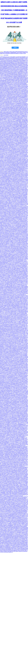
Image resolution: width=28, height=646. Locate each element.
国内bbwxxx (25, 500)
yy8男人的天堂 (13, 277)
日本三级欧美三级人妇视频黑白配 (9, 319)
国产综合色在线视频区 (17, 172)
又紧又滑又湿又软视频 (6, 303)
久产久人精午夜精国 (16, 62)
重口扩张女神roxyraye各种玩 (16, 213)
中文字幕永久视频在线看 (16, 474)
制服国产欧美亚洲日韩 (3, 110)
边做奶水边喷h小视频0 (17, 362)
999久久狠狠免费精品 (18, 167)
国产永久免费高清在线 (6, 441)
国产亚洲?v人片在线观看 (19, 253)
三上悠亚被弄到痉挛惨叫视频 (7, 239)
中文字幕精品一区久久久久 (21, 98)
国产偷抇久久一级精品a (13, 186)
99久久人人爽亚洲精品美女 (16, 154)
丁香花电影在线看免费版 (11, 188)
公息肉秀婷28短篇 (23, 91)
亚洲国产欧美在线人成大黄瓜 (13, 345)
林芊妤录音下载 (11, 538)
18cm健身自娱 (17, 412)
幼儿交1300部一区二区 (10, 266)
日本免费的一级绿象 (10, 509)
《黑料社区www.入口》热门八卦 (21, 423)
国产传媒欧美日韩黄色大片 (16, 524)
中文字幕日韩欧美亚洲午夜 (18, 265)
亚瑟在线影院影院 (19, 128)
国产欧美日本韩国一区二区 (17, 380)
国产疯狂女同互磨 (3, 429)
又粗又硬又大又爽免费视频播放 (18, 242)
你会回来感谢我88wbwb (23, 319)
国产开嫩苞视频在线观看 (10, 515)
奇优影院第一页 (2, 510)
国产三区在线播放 (9, 215)
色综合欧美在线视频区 (3, 266)
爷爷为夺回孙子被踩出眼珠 (20, 460)
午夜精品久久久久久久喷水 (24, 296)
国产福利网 (21, 303)
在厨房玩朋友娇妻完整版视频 (6, 541)
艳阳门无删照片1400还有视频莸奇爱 (16, 210)
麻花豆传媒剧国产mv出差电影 (19, 479)
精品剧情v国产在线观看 (16, 223)
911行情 (20, 104)
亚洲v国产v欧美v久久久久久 (4, 522)
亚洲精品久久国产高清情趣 (3, 524)
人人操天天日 (18, 264)
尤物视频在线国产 (17, 516)
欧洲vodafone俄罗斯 (21, 166)
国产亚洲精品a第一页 (3, 153)
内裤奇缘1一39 (9, 519)
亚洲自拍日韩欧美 (23, 513)
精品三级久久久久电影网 (10, 327)
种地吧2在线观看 (4, 215)
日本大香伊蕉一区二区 (23, 172)
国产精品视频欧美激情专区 (24, 447)
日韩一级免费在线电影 (24, 476)
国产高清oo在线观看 (24, 274)
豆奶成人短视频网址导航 (18, 296)
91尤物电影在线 (17, 233)
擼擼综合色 (18, 371)
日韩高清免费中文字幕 (11, 288)
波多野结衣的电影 (10, 213)
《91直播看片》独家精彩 (24, 268)
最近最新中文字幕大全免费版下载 (6, 540)
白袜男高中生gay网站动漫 (10, 420)
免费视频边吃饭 (19, 415)
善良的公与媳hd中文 (11, 338)
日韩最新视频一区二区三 (7, 187)
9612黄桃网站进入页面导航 (8, 372)
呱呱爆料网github (20, 86)
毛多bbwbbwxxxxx (19, 208)
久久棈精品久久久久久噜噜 (5, 434)
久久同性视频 (9, 483)
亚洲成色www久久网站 (3, 471)
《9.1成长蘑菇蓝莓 (3, 463)
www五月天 (19, 370)
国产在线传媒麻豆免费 (13, 208)
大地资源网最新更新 (20, 491)
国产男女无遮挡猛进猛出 (3, 377)
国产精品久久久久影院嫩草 (11, 163)
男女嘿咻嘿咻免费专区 (22, 204)
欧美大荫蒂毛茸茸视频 (6, 89)
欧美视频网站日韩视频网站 (21, 170)
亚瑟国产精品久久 (22, 422)
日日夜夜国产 (21, 292)
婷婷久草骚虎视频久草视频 (21, 420)
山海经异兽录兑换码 (2, 447)
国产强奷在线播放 (12, 57)
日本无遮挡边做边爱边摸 (6, 351)
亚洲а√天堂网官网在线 (13, 149)
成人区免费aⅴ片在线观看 (11, 397)
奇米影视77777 (9, 337)
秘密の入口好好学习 (22, 110)
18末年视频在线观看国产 (9, 535)
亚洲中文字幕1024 (22, 537)
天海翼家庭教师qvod (7, 545)
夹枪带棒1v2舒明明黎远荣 (11, 386)
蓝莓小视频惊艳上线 (14, 156)
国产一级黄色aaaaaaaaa (9, 120)
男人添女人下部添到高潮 (24, 92)
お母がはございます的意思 (4, 76)
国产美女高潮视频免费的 (17, 510)
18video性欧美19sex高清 (8, 339)
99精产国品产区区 (11, 362)
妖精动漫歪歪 (1, 96)
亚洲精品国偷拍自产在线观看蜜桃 (13, 280)
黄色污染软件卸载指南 (24, 481)
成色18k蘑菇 (10, 154)
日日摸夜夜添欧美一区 (16, 537)
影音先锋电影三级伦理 (22, 223)
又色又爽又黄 (14, 75)
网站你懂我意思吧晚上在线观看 (8, 101)
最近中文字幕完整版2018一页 (21, 316)
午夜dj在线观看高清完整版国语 (15, 111)
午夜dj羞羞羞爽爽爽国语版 (8, 346)
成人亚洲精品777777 (16, 298)
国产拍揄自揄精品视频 (21, 168)
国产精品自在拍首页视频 (16, 191)
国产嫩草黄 (10, 543)
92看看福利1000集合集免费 (17, 216)
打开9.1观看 (24, 503)
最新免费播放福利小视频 (21, 301)
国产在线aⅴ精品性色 (18, 451)
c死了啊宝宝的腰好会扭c (19, 162)
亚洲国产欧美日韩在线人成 (20, 149)
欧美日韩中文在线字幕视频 (16, 327)
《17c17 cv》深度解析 (24, 483)
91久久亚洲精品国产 (19, 425)
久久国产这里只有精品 (21, 480)
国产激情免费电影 (18, 544)
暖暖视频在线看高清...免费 (16, 127)
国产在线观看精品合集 (3, 216)
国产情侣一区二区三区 (22, 409)
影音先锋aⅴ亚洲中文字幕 (17, 354)
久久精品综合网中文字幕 (6, 321)
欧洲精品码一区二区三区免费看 (5, 423)
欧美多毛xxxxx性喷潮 (14, 478)
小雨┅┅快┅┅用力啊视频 (4, 79)
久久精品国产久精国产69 (19, 95)
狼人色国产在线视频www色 (8, 122)
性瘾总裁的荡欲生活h (16, 538)
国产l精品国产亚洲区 (6, 433)
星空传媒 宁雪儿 (3, 365)
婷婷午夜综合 (20, 336)
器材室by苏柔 (3, 511)
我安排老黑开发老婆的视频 (14, 74)
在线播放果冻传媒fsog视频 (7, 160)
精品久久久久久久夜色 (6, 268)
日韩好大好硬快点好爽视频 (4, 260)
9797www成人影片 (24, 88)
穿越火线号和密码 (16, 288)
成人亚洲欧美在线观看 (16, 508)
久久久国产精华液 (17, 436)
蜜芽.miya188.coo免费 (12, 394)
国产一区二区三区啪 (7, 298)
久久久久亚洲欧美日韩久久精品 (15, 336)
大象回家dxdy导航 (10, 166)
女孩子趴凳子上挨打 (4, 258)
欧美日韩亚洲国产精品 (7, 211)
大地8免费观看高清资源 (21, 493)
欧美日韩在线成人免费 (23, 499)
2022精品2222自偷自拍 (6, 419)
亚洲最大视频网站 (8, 336)
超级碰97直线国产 (10, 217)
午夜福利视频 (23, 317)
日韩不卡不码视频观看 (21, 115)
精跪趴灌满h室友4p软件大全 (17, 476)
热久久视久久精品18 (10, 465)
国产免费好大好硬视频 (23, 340)
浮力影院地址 (19, 551)
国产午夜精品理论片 (17, 499)
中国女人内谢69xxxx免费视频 (6, 464)
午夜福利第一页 (13, 256)
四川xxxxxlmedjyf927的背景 (8, 381)
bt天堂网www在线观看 (18, 96)
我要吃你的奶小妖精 (10, 181)
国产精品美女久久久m (19, 192)
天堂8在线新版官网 (25, 95)
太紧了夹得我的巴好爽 (9, 61)
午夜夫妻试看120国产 (6, 85)
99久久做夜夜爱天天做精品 (20, 239)
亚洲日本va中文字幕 (7, 550)
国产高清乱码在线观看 (6, 432)
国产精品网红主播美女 (7, 356)
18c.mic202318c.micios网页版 (6, 224)
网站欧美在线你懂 (14, 287)
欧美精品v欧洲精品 (12, 477)
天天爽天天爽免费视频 (16, 107)
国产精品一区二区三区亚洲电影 (12, 512)
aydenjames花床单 (10, 528)
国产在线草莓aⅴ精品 (21, 137)
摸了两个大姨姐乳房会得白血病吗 (6, 165)
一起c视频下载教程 (13, 458)
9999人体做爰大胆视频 (24, 502)
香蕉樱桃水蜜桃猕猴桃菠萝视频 (4, 262)
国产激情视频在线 (8, 342)
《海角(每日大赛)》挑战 (3, 281)
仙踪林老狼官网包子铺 (5, 413)
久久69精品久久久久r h (4, 199)
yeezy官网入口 (12, 428)
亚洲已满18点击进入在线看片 (13, 423)
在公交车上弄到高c (5, 528)
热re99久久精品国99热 (24, 155)
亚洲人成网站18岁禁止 (19, 391)
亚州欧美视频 (16, 369)
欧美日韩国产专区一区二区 (23, 362)
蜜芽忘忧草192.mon (24, 458)
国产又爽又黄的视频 (4, 144)
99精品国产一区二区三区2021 (23, 327)
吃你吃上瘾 (4, 491)
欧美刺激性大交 (11, 123)
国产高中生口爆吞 (23, 250)
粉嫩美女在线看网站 (3, 415)
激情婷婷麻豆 (19, 266)
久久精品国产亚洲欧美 (20, 322)
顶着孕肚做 (23, 102)
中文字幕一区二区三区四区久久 (20, 205)
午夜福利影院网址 (15, 401)
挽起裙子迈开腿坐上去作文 (17, 155)
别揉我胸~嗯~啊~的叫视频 (13, 297)
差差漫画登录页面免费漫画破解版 (6, 63)
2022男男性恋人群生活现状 (7, 416)
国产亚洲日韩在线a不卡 (6, 248)
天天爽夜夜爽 (3, 330)
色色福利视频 (22, 290)
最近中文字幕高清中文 (5, 171)
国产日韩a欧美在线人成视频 (17, 57)
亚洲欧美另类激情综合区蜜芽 (6, 77)
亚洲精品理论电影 (18, 438)
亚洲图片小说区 (19, 92)
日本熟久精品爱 (17, 203)
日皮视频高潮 (21, 486)
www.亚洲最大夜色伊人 (19, 374)
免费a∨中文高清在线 (21, 375)
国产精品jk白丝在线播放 (8, 402)
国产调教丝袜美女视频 (7, 282)
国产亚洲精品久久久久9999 (8, 401)
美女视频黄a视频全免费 (15, 61)
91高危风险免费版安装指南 (16, 110)
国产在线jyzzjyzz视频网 (24, 380)
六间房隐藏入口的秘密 (5, 253)
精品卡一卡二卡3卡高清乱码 (16, 292)
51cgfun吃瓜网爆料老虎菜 (6, 446)
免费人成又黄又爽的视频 (18, 434)
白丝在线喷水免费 (15, 125)
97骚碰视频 (7, 139)
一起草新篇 (6, 492)
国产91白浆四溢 (22, 230)
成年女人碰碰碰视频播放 (14, 521)
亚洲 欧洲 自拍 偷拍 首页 (6, 341)
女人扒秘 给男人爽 (12, 105)
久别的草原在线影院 (7, 105)
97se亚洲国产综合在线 (23, 400)
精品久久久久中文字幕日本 (13, 317)
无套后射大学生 (23, 487)
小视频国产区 (18, 282)
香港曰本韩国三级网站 (10, 537)
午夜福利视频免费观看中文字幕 (14, 133)
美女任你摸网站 (22, 438)
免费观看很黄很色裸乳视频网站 (23, 122)
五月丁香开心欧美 (20, 61)
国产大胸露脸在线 (4, 525)
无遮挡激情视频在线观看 (19, 307)
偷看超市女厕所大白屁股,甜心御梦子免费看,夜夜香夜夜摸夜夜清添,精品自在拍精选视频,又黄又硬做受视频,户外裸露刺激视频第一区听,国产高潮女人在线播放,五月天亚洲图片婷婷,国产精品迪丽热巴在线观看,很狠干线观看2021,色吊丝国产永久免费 (14, 52)
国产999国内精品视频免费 (15, 329)
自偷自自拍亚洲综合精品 (13, 446)
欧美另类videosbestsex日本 (6, 229)
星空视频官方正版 (20, 198)
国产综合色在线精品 (10, 508)
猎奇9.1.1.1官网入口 (20, 308)
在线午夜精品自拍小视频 (12, 434)
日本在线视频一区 (24, 332)
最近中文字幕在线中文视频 (23, 256)
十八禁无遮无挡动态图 (9, 281)
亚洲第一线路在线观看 (7, 502)
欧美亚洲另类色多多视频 (7, 256)
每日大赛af (17, 414)
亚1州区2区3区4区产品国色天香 (6, 133)
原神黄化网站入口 (19, 417)
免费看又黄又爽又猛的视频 (7, 523)
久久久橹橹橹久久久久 (5, 505)
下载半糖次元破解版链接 (17, 397)
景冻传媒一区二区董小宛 (21, 245)
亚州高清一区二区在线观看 (15, 112)
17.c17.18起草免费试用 (14, 523)
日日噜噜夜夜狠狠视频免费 (16, 217)
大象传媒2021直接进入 (23, 478)
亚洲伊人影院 (9, 322)
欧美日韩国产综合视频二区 (18, 518)
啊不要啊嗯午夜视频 (2, 526)
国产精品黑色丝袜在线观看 (5, 236)
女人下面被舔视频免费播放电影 (5, 176)
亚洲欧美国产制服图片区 (23, 298)
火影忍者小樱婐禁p (3, 259)
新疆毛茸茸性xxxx (12, 369)
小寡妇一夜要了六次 (7, 227)
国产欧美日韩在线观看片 (17, 240)
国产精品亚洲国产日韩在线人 (16, 449)
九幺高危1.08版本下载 (10, 524)
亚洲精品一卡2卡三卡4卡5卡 (20, 406)
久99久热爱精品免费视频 (9, 491)
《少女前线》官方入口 (17, 529)
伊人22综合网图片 (8, 214)
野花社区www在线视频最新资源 (5, 230)
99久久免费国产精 (22, 516)
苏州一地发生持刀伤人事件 (9, 182)
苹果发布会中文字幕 (21, 233)
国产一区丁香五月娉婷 (22, 461)
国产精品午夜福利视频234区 (6, 324)
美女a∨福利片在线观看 (15, 551)
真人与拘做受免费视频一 (3, 507)
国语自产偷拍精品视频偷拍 (5, 189)
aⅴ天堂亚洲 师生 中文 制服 (5, 378)
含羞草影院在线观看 (14, 500)
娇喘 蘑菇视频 (11, 361)
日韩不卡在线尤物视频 (19, 291)
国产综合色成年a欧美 (18, 332)
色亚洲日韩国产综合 (13, 502)
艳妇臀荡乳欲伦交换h (18, 250)
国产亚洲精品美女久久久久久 (6, 291)
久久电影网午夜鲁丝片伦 (14, 342)
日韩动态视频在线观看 (9, 377)
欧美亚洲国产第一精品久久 (10, 199)
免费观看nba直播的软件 (15, 493)
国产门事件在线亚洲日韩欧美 (7, 450)
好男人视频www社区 (20, 324)
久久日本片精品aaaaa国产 (22, 333)
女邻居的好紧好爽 (11, 495)
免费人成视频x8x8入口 (24, 246)
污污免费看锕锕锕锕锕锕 (10, 525)
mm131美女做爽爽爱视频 (11, 245)
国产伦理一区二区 (25, 374)
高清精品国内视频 (6, 237)
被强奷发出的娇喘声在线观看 (3, 397)
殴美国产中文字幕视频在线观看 (14, 109)
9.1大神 (9, 413)
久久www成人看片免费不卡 (13, 128)
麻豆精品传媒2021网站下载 (14, 211)
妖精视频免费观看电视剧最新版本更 (8, 326)
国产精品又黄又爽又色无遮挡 (13, 541)
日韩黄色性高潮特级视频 (21, 63)
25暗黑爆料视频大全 (17, 134)
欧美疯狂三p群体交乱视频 (11, 159)
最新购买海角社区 (6, 362)
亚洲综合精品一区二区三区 (15, 153)
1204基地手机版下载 (14, 106)
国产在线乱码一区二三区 (5, 166)
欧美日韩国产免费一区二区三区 (16, 207)
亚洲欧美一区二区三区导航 (19, 335)
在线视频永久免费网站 (19, 136)
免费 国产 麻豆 (16, 301)
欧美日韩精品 (6, 300)
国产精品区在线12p (5, 508)
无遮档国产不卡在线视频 (18, 108)
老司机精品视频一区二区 (24, 285)
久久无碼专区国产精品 (16, 473)
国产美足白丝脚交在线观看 (6, 126)
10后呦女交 (5, 168)
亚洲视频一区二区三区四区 (23, 118)
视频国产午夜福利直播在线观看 (8, 431)
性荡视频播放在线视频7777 (23, 141)
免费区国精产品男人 (12, 167)
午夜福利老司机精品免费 (4, 127)
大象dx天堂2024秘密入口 (13, 227)
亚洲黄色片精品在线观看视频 (5, 233)
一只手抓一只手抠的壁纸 (22, 442)
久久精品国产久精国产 (7, 152)
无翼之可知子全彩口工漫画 (7, 147)
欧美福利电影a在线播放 (3, 534)
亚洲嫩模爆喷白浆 (18, 268)
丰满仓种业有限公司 (10, 300)
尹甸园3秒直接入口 (23, 59)
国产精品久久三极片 (3, 399)
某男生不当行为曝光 (17, 231)
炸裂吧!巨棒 (8, 271)
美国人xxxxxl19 (7, 532)
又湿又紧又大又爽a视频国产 (8, 526)
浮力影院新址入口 (25, 452)
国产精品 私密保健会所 (11, 486)
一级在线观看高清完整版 (7, 454)
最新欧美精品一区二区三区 (12, 202)
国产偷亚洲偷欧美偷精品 (9, 484)
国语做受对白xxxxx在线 (3, 353)
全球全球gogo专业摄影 (15, 484)
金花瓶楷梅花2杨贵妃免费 (16, 462)
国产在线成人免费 (4, 515)
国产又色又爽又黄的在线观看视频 (22, 83)
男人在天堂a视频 (4, 121)
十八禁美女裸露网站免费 (12, 404)
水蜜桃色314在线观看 (15, 178)
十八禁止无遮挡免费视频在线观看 (19, 252)
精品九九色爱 (3, 462)
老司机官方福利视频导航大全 (6, 513)
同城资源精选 (23, 532)
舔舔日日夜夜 (22, 240)
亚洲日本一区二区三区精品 (13, 371)
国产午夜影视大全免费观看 (24, 410)
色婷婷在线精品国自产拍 (13, 185)
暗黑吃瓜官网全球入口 (16, 300)
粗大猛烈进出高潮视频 (6, 394)
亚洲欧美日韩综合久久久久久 (20, 224)
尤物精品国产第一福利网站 (7, 448)
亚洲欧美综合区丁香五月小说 (14, 356)
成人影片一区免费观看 (20, 342)
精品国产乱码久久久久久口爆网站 (9, 242)
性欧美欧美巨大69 (12, 310)
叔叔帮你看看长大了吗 (12, 88)
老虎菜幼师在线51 (20, 326)
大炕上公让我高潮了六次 (15, 468)
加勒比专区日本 (7, 338)
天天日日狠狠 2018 (12, 296)
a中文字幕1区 (23, 417)
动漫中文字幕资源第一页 (18, 416)
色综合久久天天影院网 (24, 94)
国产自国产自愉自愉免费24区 (16, 69)
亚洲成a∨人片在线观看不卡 (5, 348)
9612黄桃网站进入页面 (10, 275)
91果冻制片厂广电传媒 (9, 399)
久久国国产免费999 (9, 551)
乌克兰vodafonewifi (14, 200)
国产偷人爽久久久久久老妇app (16, 243)
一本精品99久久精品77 (18, 487)
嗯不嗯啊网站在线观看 (23, 361)
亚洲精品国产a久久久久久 (23, 260)
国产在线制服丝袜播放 (21, 468)
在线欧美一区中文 (25, 509)
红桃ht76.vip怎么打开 (14, 519)
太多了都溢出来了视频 (22, 528)
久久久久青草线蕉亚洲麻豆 (17, 534)
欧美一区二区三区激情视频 (11, 467)
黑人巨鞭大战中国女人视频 (4, 301)
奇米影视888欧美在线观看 (4, 181)
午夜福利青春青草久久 (20, 73)
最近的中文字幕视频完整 (24, 354)
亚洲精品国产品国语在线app (14, 375)
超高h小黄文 (3, 185)
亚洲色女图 (24, 247)
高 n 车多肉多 (25, 342)
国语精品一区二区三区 (19, 187)
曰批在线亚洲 (21, 112)
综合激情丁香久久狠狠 (13, 274)
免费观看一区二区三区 (9, 358)
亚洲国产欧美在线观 (12, 487)
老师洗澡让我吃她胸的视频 (16, 262)
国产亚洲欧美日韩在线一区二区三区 (21, 426)
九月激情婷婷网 (23, 539)
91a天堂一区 (23, 370)
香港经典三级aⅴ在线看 (4, 221)
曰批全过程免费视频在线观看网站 (8, 449)
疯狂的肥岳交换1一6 (23, 278)
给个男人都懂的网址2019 (8, 130)
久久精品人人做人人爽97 (9, 106)
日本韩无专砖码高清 (20, 503)
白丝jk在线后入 (12, 216)
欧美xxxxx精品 (25, 457)
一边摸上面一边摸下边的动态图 (17, 525)
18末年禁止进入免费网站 (5, 478)
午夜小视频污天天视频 (8, 493)
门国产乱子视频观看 (6, 296)
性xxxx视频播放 (23, 321)
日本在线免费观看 (7, 269)
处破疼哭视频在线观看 (15, 124)
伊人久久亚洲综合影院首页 (13, 117)
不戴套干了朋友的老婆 (12, 176)
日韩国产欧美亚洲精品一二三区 (7, 70)
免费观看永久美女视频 (24, 208)
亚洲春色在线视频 (20, 80)
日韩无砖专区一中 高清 (5, 354)
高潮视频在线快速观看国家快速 (17, 197)
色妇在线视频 (6, 393)
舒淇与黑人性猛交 (15, 266)
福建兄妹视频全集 (5, 290)
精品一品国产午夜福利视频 (6, 284)
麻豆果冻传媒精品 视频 (6, 102)
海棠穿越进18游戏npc (15, 431)
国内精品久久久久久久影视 (19, 165)
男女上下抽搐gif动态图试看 (8, 156)
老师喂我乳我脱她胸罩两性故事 (20, 349)
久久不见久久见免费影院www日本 (12, 417)
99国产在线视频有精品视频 (12, 189)
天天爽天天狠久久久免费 (19, 232)
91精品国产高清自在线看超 (21, 548)
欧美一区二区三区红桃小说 (14, 83)
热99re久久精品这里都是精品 (7, 276)
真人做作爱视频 (25, 218)
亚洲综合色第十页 (23, 394)
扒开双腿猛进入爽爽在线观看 (17, 143)
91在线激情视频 (3, 493)
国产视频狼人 (20, 263)
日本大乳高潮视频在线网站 (4, 386)
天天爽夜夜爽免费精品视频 (21, 450)
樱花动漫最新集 (16, 428)
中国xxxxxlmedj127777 (3, 484)
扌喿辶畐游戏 (11, 367)
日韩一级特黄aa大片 (18, 404)
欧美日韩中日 (1, 448)
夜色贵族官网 (7, 141)
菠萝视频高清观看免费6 (9, 178)
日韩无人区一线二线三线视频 (6, 487)
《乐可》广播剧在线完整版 (8, 207)
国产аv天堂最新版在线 (3, 274)
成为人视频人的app (12, 126)
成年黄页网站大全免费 (15, 507)
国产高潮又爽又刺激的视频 (19, 75)
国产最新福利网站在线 (21, 169)
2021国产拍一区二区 (11, 237)
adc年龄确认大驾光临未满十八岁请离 (13, 370)
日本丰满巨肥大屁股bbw (10, 220)
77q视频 (1, 242)
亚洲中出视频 (8, 109)
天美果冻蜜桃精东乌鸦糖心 (6, 57)
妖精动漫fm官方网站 (7, 247)
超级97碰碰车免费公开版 (14, 426)
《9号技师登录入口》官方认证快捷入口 (14, 141)
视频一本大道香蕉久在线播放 (21, 388)
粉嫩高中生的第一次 (3, 474)
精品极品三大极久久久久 (4, 272)
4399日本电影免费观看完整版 (16, 118)
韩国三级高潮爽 (19, 513)
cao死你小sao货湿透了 (25, 269)
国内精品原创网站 (20, 179)
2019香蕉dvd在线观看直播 (10, 144)
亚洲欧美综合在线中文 (13, 187)
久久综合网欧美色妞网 (7, 91)
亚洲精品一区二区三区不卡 (8, 333)
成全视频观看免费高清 (18, 394)
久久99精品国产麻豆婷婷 (4, 162)
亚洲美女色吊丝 (25, 433)
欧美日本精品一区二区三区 (4, 380)
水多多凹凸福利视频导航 (16, 528)
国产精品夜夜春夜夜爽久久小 (9, 184)
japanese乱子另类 (9, 118)
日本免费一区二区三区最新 (23, 114)
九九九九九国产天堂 (5, 159)
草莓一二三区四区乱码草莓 (10, 146)
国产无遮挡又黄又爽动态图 (11, 64)
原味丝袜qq (13, 518)
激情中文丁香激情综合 (4, 62)
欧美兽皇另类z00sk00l (24, 244)
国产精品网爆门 (7, 185)
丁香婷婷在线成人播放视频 (23, 79)
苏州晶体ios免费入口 (12, 545)
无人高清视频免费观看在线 (18, 244)
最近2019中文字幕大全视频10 (23, 154)
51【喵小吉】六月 (6, 343)
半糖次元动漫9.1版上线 (16, 535)
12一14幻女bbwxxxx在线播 (12, 374)
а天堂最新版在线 (22, 220)
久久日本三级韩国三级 (7, 311)
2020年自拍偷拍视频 (15, 279)
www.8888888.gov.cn (2, 496)
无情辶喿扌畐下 (6, 436)
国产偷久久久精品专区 (8, 140)
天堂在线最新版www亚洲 (20, 452)
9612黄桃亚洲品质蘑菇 (3, 294)
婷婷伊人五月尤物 (24, 368)
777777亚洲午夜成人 (17, 144)
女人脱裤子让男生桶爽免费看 (19, 271)
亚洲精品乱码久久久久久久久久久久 (15, 147)
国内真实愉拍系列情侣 (16, 492)
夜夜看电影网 (8, 428)
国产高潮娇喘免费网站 (7, 388)
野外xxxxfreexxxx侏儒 (22, 399)
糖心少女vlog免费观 (3, 72)
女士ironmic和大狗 (20, 457)
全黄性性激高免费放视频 (23, 207)
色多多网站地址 (6, 252)
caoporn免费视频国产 (5, 202)
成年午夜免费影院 (14, 543)
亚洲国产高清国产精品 (7, 95)
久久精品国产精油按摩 (5, 112)
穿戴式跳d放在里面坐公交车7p (17, 181)
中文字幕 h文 (17, 547)
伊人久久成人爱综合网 (25, 183)
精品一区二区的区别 (15, 393)
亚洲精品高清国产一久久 (22, 153)
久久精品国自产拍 (3, 140)
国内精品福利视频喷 (24, 197)
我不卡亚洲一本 (8, 204)
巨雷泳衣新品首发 (5, 172)
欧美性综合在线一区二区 (13, 293)
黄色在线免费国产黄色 (22, 281)
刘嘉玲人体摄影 (7, 462)
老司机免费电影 (9, 73)
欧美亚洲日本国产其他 (18, 387)
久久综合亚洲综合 (11, 114)
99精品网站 (6, 417)
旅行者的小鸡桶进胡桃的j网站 (13, 455)
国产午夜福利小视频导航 (13, 91)
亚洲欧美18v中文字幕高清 (17, 175)
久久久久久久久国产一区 (23, 262)
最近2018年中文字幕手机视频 (21, 56)
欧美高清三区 (21, 64)
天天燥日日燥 (11, 284)
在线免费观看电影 (2, 287)
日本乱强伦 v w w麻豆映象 (6, 425)
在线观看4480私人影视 (15, 314)
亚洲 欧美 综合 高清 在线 (22, 191)
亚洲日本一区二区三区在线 (20, 402)
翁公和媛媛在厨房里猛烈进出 (15, 194)
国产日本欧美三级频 (3, 88)
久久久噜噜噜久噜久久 (7, 438)
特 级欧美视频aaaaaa (2, 385)
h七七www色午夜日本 (9, 460)
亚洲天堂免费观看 (18, 261)
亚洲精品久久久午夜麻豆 (10, 223)
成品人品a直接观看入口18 (7, 407)
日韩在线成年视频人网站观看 (22, 93)
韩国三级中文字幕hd (7, 265)
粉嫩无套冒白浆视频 (11, 343)
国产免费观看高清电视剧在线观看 (9, 447)
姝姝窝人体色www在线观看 (20, 401)
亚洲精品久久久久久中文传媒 (18, 441)
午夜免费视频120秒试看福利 (6, 527)
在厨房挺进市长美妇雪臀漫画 (6, 82)
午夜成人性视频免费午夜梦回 (19, 419)
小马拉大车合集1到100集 (5, 373)
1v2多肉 (17, 531)
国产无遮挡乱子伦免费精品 (20, 365)
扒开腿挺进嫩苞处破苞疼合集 (4, 90)
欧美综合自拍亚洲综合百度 (13, 192)
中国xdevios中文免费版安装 (20, 345)
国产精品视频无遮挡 (5, 414)
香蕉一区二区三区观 (22, 432)
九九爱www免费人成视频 (21, 418)
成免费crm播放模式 (3, 473)
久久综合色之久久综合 (8, 111)
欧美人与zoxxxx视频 (12, 96)
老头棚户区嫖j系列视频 (16, 166)
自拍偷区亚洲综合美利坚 (13, 332)
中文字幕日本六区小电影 (16, 319)
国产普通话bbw (8, 297)
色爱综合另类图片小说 (22, 339)
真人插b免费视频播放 (15, 377)
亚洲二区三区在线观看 (6, 240)
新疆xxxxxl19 (22, 284)
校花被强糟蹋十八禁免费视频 (7, 255)
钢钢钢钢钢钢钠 (11, 393)
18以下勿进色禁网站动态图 (10, 62)
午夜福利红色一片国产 (16, 220)
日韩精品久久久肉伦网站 (18, 258)
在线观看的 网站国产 (5, 64)
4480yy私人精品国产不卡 (24, 261)
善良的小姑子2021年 (2, 412)
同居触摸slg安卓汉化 (21, 372)
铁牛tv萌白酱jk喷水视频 (19, 311)
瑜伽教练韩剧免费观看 (13, 311)
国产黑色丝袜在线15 (21, 474)
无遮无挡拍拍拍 (2, 416)
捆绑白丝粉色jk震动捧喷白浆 (19, 67)
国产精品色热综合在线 (8, 365)
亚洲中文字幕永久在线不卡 (15, 122)
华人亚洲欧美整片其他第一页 (6, 457)
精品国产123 (5, 529)
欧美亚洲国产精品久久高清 (16, 275)
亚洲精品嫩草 (7, 479)
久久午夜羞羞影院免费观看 (11, 384)
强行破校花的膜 (24, 455)
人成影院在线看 (4, 223)
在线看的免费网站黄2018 (15, 333)
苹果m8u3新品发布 (20, 229)
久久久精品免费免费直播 (8, 521)
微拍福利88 (4, 61)
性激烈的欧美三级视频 (3, 143)
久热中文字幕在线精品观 (22, 538)
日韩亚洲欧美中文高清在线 (3, 195)
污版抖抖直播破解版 (12, 233)
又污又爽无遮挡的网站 (17, 188)
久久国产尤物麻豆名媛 (22, 381)
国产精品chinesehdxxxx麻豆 (3, 271)
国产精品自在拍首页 (16, 204)
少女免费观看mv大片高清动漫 (14, 255)
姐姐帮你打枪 (8, 216)
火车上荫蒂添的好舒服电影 (13, 205)
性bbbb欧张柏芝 (15, 98)
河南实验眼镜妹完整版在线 (14, 63)
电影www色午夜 (22, 147)
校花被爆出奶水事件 (21, 535)
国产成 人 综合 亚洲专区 (11, 539)
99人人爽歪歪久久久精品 (22, 255)
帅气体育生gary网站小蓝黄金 (15, 337)
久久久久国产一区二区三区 (10, 323)
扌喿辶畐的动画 (22, 89)
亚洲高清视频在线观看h (21, 521)
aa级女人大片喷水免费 (14, 330)
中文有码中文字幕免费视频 (13, 425)
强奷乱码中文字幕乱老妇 (8, 511)
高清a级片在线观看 (23, 325)
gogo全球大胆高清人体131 (4, 249)
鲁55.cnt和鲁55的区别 (5, 131)
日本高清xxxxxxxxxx (6, 313)
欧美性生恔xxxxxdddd (16, 515)
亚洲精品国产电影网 (7, 198)
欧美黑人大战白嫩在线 (21, 150)
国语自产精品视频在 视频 (24, 544)
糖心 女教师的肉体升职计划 (21, 130)
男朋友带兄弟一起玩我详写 (15, 435)
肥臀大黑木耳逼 (26, 239)
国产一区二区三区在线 (9, 153)
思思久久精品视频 (17, 256)
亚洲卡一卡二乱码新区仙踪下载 (13, 494)
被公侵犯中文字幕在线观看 (14, 82)
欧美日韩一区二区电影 (24, 341)
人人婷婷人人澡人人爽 (9, 110)
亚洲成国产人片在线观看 (19, 464)
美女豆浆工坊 (22, 188)
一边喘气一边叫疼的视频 (22, 338)
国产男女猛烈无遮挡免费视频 (7, 277)
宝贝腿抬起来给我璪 (19, 317)
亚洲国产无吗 (4, 445)
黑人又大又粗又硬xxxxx (11, 134)
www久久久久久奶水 (24, 352)
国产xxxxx (2, 422)
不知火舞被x (21, 492)
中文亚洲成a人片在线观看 (9, 279)
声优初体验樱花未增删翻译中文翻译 (12, 170)
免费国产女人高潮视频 (5, 403)
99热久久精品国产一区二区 (14, 56)
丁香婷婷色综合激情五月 (7, 426)
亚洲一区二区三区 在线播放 (6, 430)
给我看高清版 (24, 494)
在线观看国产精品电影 (7, 173)
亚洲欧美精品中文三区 (10, 93)
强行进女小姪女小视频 (19, 138)
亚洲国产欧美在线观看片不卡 (5, 489)
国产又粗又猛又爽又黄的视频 (23, 134)
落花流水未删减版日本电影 (18, 78)
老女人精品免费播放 (5, 539)
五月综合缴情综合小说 (9, 429)
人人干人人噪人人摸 (22, 351)
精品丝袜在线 (15, 378)
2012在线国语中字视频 (4, 308)
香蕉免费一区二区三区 (22, 357)
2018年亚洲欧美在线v (13, 320)
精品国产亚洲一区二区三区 (10, 396)
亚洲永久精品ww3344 (16, 433)
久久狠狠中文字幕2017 (3, 56)
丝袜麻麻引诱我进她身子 (13, 466)
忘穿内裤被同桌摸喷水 (24, 266)
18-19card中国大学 (14, 460)
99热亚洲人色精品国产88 (4, 519)
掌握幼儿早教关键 (3, 292)
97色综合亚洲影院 (20, 496)
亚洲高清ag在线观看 (12, 246)
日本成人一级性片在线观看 (14, 388)
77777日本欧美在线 (16, 93)
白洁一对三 (17, 320)
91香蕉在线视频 (11, 351)
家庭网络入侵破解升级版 (24, 287)
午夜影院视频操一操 (9, 497)
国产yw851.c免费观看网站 (14, 418)
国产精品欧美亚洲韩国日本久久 (19, 364)
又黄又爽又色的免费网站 (13, 269)
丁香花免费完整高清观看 (15, 101)
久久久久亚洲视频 (16, 486)
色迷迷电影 (23, 446)
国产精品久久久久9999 (25, 434)
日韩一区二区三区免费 (7, 208)
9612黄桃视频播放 (10, 76)
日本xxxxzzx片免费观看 (13, 77)
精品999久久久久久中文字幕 (19, 545)
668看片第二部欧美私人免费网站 (14, 137)
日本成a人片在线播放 (12, 387)
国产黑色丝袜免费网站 (6, 538)
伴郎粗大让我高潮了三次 (14, 322)
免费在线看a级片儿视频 (18, 236)
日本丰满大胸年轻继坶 (16, 303)
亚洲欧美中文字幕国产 (5, 201)
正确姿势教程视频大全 (4, 118)
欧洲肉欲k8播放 (24, 80)
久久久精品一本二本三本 (21, 369)
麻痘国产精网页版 (22, 199)
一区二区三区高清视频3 (7, 544)
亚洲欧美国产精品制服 (18, 467)
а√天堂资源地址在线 (14, 308)
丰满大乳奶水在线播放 (9, 463)
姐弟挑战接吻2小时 (6, 404)
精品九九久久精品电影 (20, 383)
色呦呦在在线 (12, 298)
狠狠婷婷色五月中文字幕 (7, 293)
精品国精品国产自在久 (7, 310)
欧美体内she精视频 (18, 121)
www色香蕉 (1, 414)
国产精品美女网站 (20, 494)
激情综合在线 (17, 64)
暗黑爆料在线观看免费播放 (8, 329)
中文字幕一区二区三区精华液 (18, 102)
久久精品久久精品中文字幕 (7, 74)
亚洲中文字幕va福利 (5, 490)
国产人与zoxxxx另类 (14, 463)
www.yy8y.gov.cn (8, 56)
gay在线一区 (12, 510)
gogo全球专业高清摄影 (16, 359)
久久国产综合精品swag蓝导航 (7, 210)
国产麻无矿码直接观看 (5, 188)
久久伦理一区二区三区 (21, 279)
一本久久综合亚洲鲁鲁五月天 (11, 252)
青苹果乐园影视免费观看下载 (11, 162)
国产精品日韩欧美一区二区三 (12, 414)
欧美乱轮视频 (21, 473)
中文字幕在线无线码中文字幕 (6, 234)
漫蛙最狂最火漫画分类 (20, 106)
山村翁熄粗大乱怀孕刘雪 (13, 531)
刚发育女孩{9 (12, 457)
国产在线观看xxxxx (22, 62)
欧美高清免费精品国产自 (6, 439)
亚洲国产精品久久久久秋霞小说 (13, 439)
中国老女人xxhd (7, 263)
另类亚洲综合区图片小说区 (7, 250)
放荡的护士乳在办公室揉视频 (21, 431)
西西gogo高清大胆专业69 (6, 123)
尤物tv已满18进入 (8, 149)
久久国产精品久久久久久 (14, 422)
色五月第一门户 (14, 232)
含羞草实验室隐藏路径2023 (15, 390)
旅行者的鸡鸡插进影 (23, 121)
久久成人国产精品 (3, 106)
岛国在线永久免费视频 (7, 466)
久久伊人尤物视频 (22, 275)
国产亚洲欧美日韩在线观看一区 (19, 218)
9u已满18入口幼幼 (10, 249)
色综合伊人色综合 (12, 230)
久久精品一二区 (11, 433)
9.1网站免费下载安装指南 (8, 452)
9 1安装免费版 (10, 285)
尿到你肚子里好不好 (15, 358)
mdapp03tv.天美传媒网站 (10, 72)
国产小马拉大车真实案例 (16, 184)
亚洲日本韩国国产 (16, 420)
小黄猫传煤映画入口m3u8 (20, 500)
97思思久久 (18, 422)
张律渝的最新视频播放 (4, 66)
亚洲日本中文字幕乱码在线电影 (19, 176)
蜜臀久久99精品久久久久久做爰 (10, 78)
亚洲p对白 (17, 185)
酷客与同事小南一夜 (14, 195)
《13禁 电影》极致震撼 (18, 90)
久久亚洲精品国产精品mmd (10, 473)
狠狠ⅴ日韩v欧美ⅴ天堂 (13, 413)
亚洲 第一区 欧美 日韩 (24, 451)
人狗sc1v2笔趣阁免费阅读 (23, 264)
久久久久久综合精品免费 (24, 525)
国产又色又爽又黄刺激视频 (20, 448)
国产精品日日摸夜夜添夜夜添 (6, 470)
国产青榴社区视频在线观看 (19, 413)
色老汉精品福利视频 (7, 548)
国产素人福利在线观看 (9, 353)
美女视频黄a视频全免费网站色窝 (8, 357)
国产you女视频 (11, 303)
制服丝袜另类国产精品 (21, 295)
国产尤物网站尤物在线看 (5, 134)
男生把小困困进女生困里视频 (13, 152)
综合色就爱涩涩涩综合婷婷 (13, 92)
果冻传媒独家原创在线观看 (12, 335)
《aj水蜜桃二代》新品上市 (6, 495)
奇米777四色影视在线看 (3, 109)
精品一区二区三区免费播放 (20, 378)
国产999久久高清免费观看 (11, 172)
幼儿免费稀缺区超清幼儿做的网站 (21, 76)
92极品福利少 (24, 77)
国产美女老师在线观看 (18, 384)
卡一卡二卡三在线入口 (19, 293)
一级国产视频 (4, 78)
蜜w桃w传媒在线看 (15, 526)
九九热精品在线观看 (18, 274)
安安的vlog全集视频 (2, 309)
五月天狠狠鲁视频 (5, 483)
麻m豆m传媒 (16, 245)
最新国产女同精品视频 (19, 248)
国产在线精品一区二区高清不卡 (4, 288)
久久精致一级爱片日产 (6, 361)
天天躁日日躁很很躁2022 (22, 515)
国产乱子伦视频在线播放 (13, 306)
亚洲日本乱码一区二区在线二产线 (15, 104)
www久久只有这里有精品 (23, 186)
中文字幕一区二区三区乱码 (18, 355)
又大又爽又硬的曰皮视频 (10, 66)
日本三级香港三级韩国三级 (4, 480)
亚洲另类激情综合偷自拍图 (6, 349)
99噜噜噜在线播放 (20, 280)
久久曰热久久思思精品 (12, 544)
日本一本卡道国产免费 (12, 479)
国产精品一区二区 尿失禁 (4, 217)
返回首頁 (15, 47)
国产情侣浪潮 (16, 323)
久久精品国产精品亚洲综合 (22, 414)
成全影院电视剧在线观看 (9, 496)
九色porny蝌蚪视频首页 (12, 419)
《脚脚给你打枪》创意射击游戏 (20, 313)
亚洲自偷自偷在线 (2, 59)
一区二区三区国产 (15, 490)
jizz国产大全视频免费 (21, 540)
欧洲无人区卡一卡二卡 (3, 120)
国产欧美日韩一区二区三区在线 (17, 171)
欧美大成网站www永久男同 (13, 259)
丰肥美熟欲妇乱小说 (20, 74)
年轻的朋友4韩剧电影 (11, 226)
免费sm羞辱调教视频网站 (18, 105)
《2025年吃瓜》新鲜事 (13, 247)
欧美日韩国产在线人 (18, 368)
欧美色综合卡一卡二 (11, 102)
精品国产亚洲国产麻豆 (6, 516)
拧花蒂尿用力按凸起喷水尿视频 (12, 264)
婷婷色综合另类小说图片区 (15, 372)
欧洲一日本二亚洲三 (13, 160)
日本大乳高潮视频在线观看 (15, 140)
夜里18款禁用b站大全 (8, 67)
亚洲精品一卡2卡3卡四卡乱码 (21, 182)
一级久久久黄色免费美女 (24, 534)
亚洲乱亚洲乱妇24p (7, 104)
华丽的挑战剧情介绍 (4, 340)
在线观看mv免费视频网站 (17, 447)
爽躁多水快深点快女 (20, 272)
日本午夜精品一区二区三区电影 (13, 406)
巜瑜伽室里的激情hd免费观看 (13, 179)
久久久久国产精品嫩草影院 (17, 226)
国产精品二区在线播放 (6, 205)
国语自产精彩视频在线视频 (23, 231)
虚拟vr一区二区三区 (8, 415)
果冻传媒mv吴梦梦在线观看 (20, 294)
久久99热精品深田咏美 (24, 277)
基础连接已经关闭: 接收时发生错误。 (8, 359)
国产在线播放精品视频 (18, 277)
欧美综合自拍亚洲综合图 (16, 351)
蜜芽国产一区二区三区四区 (22, 343)
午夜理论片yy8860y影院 (15, 295)
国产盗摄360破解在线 (9, 150)
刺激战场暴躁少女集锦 (7, 246)
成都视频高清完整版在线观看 (14, 229)
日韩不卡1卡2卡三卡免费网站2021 (14, 263)
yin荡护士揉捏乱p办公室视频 (5, 543)
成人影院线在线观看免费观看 (11, 258)
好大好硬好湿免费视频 (23, 505)
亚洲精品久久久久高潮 (22, 412)
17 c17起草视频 (20, 152)
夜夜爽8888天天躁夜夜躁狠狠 (23, 107)
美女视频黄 (23, 425)
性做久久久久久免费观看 (8, 194)
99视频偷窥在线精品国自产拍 (10, 534)
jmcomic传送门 (8, 445)
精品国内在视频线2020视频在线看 (19, 163)
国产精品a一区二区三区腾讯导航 (11, 278)
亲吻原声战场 (19, 483)
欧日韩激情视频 (15, 76)
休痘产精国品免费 (21, 329)
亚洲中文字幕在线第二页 (11, 529)
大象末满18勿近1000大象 (17, 539)
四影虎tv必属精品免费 (18, 511)
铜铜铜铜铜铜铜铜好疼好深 (4, 465)
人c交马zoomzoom (2, 194)
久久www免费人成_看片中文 (10, 143)
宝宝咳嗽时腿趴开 (13, 307)
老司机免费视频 (8, 80)
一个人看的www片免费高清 (22, 484)
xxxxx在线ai (21, 72)
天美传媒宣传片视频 (10, 492)
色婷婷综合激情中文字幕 (13, 282)
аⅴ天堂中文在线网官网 (7, 458)
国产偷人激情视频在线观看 (21, 314)
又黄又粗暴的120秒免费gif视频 (22, 140)
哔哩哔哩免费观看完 (20, 125)
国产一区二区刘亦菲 (5, 170)
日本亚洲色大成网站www (9, 125)
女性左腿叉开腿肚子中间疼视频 (14, 540)
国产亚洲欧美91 (25, 306)
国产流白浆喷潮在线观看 (19, 348)
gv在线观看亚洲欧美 (5, 451)
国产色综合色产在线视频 (6, 92)
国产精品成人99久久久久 (9, 294)
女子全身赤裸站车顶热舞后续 (5, 494)
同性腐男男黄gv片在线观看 (14, 80)
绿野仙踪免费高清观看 (23, 510)
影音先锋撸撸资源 (8, 169)
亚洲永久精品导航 (15, 249)
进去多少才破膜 (8, 259)
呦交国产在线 (11, 86)
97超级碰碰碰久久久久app (10, 175)
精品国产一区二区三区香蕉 (4, 304)
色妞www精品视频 (13, 271)
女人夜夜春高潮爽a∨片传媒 (18, 183)
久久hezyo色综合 (15, 86)
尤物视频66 (12, 445)
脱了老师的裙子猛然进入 (18, 59)
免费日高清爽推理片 (8, 385)
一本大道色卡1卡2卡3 (23, 85)
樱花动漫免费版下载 (24, 416)
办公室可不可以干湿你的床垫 (18, 386)
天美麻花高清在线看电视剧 (12, 348)
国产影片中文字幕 (22, 215)
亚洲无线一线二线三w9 (13, 95)
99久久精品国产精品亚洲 (13, 291)
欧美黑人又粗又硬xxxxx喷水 (18, 550)
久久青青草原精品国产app (13, 368)
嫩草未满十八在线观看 (17, 215)
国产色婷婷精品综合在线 (8, 330)
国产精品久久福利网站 (3, 297)
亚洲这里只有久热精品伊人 (15, 339)
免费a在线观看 (15, 367)
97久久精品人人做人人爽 (23, 144)
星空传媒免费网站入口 (24, 387)
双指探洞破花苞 (25, 413)
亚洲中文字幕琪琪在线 (11, 403)
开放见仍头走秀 (19, 91)
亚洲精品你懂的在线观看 (23, 184)
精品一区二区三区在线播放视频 (7, 200)
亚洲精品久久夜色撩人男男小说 (8, 503)
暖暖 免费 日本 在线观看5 (21, 249)
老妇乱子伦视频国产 (7, 309)
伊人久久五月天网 (5, 231)
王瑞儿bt (16, 522)
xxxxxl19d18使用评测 (11, 441)
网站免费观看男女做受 (11, 476)
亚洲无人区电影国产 (13, 391)
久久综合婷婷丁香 (12, 265)
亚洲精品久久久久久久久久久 (12, 253)
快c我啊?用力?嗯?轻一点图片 (4, 285)
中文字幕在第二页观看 (17, 260)
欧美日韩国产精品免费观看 (20, 523)
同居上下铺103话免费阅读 (18, 159)
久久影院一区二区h (3, 327)
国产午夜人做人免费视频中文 (16, 361)
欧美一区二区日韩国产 (10, 409)
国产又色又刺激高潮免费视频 (13, 248)
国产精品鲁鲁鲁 (13, 412)
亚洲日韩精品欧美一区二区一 (11, 203)
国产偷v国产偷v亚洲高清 (9, 60)
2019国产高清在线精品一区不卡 (15, 70)
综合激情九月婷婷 (21, 111)
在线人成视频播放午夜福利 (7, 136)
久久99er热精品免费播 (7, 383)
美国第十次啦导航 (12, 234)
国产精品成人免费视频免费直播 (11, 108)
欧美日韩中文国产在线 (12, 432)
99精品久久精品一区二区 (12, 364)
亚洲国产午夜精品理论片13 (4, 384)
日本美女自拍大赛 (2, 269)
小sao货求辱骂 (8, 137)
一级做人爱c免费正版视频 (4, 197)
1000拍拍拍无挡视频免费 (22, 60)
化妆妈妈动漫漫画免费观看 (9, 292)
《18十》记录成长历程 (9, 518)
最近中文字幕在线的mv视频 (15, 353)
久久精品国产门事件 (15, 465)
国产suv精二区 (20, 377)
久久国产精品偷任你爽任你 (24, 396)
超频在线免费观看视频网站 (8, 390)
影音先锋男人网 (13, 67)
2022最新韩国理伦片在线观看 (5, 261)
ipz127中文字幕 (13, 59)
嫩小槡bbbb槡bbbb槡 (14, 402)
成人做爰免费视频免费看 (14, 470)
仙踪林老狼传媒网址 (15, 326)
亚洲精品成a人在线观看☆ (23, 310)
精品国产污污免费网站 (6, 96)
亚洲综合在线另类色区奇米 (12, 157)
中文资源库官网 (15, 471)
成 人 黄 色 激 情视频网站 (5, 183)
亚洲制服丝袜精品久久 (24, 181)
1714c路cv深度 (11, 378)
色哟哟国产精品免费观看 (21, 109)
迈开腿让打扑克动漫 (7, 355)
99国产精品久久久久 (16, 146)
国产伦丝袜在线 (18, 186)
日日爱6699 (7, 88)
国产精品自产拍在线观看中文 (22, 337)
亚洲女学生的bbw (13, 461)
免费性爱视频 (11, 107)
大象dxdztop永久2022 (6, 335)
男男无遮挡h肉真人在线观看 (12, 341)
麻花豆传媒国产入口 (8, 83)
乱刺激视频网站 (13, 218)
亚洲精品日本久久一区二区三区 (16, 285)
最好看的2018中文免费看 (16, 72)
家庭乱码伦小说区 (9, 195)
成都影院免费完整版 (20, 211)
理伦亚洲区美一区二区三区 (22, 203)
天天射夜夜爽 (15, 373)
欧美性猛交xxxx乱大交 (5, 163)
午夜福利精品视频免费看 (20, 490)
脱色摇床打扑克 (24, 57)
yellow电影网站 (6, 244)
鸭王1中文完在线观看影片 (6, 114)
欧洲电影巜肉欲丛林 (2, 435)
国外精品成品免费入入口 (23, 436)
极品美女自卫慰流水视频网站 (14, 169)
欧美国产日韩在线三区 (18, 458)
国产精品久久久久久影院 (19, 139)
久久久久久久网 (10, 262)
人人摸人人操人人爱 (18, 502)
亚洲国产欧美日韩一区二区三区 (14, 430)
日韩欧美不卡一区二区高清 (8, 232)
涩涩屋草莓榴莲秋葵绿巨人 (23, 462)
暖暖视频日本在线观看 (6, 368)
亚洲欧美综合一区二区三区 (17, 403)
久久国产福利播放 (4, 497)
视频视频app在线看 (14, 503)
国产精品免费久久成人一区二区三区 (18, 237)
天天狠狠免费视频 (21, 359)
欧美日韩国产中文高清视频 (13, 313)
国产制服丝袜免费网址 (24, 467)
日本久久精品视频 (21, 508)
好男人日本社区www (6, 154)
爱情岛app (20, 527)
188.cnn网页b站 (13, 511)
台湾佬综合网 (13, 416)
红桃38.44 (3, 242)
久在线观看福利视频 (20, 133)
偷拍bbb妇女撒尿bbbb (4, 175)
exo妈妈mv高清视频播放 (24, 96)
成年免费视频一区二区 (9, 75)
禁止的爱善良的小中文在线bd (11, 221)
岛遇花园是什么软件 (23, 403)
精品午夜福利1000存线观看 (8, 295)
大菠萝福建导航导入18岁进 (16, 89)
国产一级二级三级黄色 (22, 243)
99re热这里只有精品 (9, 69)
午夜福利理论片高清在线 (16, 60)
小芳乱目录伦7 (10, 505)
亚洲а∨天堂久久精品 (19, 173)
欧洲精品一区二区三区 (19, 157)
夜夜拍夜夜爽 (6, 400)
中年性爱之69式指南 (22, 429)
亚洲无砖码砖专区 (11, 489)
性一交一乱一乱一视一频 (13, 224)
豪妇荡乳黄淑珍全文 (18, 246)
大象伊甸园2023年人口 (11, 301)
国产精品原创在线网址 (5, 467)
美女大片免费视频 (7, 369)
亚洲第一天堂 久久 (5, 323)
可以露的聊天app (6, 410)
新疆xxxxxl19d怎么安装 (12, 183)
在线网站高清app (5, 499)
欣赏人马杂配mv (4, 75)
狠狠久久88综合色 (24, 263)
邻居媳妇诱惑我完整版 (24, 489)
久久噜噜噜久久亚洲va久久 (13, 316)
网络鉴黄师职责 (19, 470)
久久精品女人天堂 (18, 189)
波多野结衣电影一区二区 (11, 325)
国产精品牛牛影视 (9, 461)
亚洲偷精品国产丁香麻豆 (20, 214)
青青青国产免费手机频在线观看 (19, 234)
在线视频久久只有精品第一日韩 (22, 435)
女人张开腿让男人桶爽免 (6, 481)
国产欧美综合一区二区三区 (22, 531)
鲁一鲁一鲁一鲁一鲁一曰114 (4, 512)
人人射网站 (20, 320)
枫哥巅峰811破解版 (19, 297)
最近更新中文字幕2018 (20, 385)
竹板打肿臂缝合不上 (3, 461)
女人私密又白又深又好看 (20, 276)
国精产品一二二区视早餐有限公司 (7, 500)
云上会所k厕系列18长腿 (11, 151)
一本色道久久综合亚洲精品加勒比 (12, 201)
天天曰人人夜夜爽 (18, 321)
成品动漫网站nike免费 (12, 236)
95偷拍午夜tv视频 (19, 455)
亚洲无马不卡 (12, 204)
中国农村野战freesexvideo (6, 320)
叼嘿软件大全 (17, 461)
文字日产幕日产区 (4, 358)
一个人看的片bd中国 (6, 155)
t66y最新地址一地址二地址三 (23, 547)
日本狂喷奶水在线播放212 (12, 506)
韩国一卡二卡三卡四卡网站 (12, 85)
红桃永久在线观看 (15, 272)
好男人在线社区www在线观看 (15, 429)
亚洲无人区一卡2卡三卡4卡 (12, 261)
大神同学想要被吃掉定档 (15, 115)
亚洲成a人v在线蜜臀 (4, 146)
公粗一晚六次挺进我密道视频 (20, 201)
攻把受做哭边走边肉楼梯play (17, 489)
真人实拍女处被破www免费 (4, 476)
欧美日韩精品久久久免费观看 (6, 444)
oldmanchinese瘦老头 (19, 466)
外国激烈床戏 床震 (21, 507)
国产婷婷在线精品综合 (5, 325)
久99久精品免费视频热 (23, 90)
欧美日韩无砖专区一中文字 (17, 396)
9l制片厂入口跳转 (23, 404)
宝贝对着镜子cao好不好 (15, 497)
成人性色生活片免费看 (10, 380)
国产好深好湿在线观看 (6, 128)
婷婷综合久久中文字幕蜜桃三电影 (21, 522)
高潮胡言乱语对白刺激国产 (20, 227)
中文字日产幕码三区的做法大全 (16, 290)
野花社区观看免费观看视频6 (6, 387)
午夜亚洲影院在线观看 (6, 367)
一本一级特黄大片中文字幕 (11, 436)
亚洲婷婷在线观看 (13, 550)
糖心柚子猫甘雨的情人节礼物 (21, 82)
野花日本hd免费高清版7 (6, 280)
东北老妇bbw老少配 (24, 293)
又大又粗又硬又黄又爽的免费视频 (23, 194)
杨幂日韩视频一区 (9, 168)
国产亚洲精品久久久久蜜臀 (4, 486)
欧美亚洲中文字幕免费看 (20, 200)
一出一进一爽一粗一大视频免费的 (14, 442)
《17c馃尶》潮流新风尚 (12, 522)
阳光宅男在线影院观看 (25, 86)
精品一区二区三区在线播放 (21, 497)
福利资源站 (12, 215)
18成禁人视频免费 (20, 124)
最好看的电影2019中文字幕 (3, 375)
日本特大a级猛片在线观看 (13, 268)
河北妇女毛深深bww (22, 371)
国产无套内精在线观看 (6, 157)
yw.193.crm (1, 446)
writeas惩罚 (9, 480)
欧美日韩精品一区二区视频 (18, 352)
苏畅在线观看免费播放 (23, 221)
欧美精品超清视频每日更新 (11, 79)
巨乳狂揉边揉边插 (8, 391)
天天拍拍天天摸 (15, 182)
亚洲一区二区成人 (10, 127)
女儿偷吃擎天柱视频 (16, 66)
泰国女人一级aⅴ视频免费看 (17, 284)
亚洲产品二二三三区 (23, 171)
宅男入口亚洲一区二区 (24, 157)
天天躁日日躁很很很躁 (13, 276)
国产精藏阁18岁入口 (16, 114)
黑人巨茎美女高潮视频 (6, 192)
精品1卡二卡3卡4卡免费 (11, 90)
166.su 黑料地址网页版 (4, 150)
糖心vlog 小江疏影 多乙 (13, 138)
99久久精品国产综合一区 (24, 470)
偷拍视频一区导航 (4, 396)
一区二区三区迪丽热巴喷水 (14, 198)
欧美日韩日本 (10, 112)
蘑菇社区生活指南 (22, 542)
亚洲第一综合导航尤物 (14, 415)
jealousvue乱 (4, 336)
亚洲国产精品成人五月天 (14, 73)
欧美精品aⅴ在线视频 (17, 230)
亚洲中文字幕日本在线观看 (21, 309)
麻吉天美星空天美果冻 (5, 226)
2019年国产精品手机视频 (7, 218)
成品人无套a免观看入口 (22, 146)
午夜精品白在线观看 (9, 290)
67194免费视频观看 (22, 127)
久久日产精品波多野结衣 (16, 357)
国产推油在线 (1, 240)
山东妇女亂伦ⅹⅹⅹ (15, 294)
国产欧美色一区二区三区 (23, 217)
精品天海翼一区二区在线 (22, 353)
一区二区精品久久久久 (8, 307)
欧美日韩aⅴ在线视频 (17, 310)
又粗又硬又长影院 (6, 213)
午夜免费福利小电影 (19, 195)
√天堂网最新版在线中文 (8, 435)
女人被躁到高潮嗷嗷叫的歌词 (16, 505)
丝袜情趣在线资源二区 (13, 547)
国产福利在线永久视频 (17, 131)
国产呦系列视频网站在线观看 (13, 383)
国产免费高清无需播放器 (6, 317)
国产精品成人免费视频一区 (14, 548)
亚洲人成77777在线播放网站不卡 (22, 541)
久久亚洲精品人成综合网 (22, 454)
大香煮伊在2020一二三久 (14, 448)
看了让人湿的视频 (10, 314)
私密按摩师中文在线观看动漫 (19, 126)
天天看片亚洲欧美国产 (21, 178)
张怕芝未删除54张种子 (25, 138)
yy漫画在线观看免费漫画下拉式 (18, 151)
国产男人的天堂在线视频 (17, 445)
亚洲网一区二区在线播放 (22, 101)
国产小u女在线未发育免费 (21, 358)
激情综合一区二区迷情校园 (23, 390)
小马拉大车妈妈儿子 (20, 356)
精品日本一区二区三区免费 (6, 371)
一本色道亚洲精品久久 (6, 455)
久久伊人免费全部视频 (4, 220)
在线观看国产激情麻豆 (18, 120)
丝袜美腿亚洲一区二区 (8, 412)
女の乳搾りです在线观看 (3, 214)
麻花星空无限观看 (20, 526)
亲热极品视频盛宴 (23, 159)
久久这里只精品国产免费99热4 (19, 477)
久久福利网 (9, 478)
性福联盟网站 (11, 89)
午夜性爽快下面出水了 (5, 245)
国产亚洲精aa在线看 (11, 354)
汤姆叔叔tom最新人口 (16, 409)
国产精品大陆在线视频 (18, 278)
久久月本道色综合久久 (7, 59)
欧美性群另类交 (12, 155)
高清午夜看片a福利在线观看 (16, 340)
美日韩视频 (25, 288)
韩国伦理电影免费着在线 (14, 173)
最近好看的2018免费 (19, 367)
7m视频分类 (7, 374)
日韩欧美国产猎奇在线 (10, 197)
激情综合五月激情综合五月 (19, 247)
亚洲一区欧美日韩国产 (15, 491)
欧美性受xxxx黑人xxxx (15, 150)
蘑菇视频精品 (18, 478)
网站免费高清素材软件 (15, 168)
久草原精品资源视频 (3, 420)
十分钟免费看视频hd (6, 370)
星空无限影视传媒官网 (19, 160)
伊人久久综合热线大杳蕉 (21, 156)
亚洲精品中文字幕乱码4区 (5, 364)
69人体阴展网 (18, 85)
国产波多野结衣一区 (6, 86)
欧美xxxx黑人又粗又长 (4, 337)
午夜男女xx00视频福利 (6, 352)
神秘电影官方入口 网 (4, 73)
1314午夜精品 (23, 236)
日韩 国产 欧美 (16, 457)
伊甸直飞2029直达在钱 (19, 269)
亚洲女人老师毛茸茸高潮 (18, 88)
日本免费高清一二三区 (17, 325)
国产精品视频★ (13, 250)
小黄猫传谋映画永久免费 (25, 415)
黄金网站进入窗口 (11, 373)
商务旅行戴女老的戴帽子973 (17, 94)
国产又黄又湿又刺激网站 (9, 115)
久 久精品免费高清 (10, 191)
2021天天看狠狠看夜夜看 (7, 510)
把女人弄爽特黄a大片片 (11, 260)
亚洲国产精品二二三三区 (24, 384)
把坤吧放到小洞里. (21, 185)
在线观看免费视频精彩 (14, 365)
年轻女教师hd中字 (12, 240)
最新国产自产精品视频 (11, 304)
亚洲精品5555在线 (14, 452)
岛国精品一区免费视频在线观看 (14, 454)
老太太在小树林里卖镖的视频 (6, 547)
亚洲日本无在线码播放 (20, 519)
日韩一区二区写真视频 (14, 385)
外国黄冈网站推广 (16, 343)
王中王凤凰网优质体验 (7, 138)
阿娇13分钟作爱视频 (13, 165)
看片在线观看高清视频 (19, 512)
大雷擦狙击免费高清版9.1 (20, 259)
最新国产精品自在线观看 (19, 77)
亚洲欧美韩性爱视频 (12, 355)
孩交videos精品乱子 (24, 297)
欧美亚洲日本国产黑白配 (9, 507)
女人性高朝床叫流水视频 (20, 117)
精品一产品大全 (22, 524)
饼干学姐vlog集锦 (19, 287)
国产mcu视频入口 (10, 490)
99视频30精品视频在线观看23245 (15, 527)
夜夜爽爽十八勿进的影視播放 (12, 410)
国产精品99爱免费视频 (4, 203)
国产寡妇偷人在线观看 (12, 464)
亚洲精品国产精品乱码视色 (24, 506)
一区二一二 (13, 120)
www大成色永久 (8, 274)
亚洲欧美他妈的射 (10, 98)
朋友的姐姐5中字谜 (17, 221)
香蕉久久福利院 (8, 121)
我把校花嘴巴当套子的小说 (15, 281)
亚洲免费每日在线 (25, 280)
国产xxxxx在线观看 (25, 173)
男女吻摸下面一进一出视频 (17, 400)
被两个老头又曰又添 (24, 136)
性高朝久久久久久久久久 (5, 264)
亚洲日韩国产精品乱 (21, 123)
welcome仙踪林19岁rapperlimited (18, 495)
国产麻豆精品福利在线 (10, 272)
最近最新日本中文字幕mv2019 (14, 324)
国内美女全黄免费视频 (6, 107)
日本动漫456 (20, 300)
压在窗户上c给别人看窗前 (21, 439)
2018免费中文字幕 (22, 69)
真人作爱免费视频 (25, 276)
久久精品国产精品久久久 (21, 393)
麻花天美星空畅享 (17, 338)
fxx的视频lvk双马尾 (21, 288)
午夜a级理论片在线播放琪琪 (20, 543)
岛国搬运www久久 (22, 282)
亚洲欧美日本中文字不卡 (12, 139)
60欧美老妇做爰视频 (12, 121)
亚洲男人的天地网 (7, 477)
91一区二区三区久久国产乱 (14, 309)
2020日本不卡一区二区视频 (6, 167)
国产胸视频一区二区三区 (13, 321)
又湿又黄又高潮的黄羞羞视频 (9, 471)
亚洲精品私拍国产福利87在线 (6, 316)
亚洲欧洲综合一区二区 (21, 323)
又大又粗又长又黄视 (6, 406)
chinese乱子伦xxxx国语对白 (8, 124)
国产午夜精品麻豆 (15, 509)
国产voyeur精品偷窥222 (15, 496)
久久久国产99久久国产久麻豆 (16, 399)
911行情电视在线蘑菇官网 (22, 428)
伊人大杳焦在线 (6, 191)
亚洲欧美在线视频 (23, 226)
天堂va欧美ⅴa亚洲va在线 (21, 463)
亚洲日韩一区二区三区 (18, 481)
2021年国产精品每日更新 (13, 513)
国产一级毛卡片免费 (12, 438)
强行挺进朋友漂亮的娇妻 (16, 381)
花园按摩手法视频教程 (21, 430)
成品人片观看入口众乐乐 (17, 199)
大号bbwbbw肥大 (23, 210)
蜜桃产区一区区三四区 (13, 136)
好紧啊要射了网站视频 (5, 509)
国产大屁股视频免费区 (7, 179)
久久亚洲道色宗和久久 (14, 130)
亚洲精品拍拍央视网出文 (10, 94)
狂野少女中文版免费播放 (13, 349)
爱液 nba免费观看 (3, 67)
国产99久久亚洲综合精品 (6, 117)
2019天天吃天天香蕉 (3, 178)
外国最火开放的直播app (15, 346)
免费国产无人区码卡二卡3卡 (24, 213)
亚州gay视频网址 (19, 341)
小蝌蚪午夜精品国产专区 (25, 108)
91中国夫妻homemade (11, 131)
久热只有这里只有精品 (14, 214)
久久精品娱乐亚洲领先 (17, 304)
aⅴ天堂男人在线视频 (24, 320)
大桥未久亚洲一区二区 (21, 346)
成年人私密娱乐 (18, 410)
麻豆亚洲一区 (4, 125)
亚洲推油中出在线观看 (16, 123)
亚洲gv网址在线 (17, 79)
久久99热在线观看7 (13, 239)
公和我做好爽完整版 (11, 532)
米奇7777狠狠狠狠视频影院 (19, 202)
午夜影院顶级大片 (7, 345)
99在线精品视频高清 (9, 308)
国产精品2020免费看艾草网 (8, 287)
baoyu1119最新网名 (20, 407)
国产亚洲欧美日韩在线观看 (11, 231)
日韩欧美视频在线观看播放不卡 (6, 442)
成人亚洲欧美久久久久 (3, 518)
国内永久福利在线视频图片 (7, 422)
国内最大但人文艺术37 (5, 151)
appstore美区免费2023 (19, 446)
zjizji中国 (3, 105)
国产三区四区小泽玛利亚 (9, 468)
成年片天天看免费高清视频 (11, 244)
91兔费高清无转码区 (10, 171)
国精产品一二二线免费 (5, 98)
